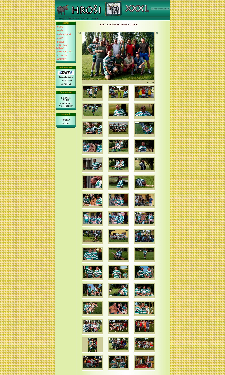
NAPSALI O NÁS (65, 52)
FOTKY (60, 42)
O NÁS (60, 31)
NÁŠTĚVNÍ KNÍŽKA (62, 47)
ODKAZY (61, 59)
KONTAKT (62, 55)
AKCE (60, 38)
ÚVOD (60, 27)
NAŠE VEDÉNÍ (64, 34)
